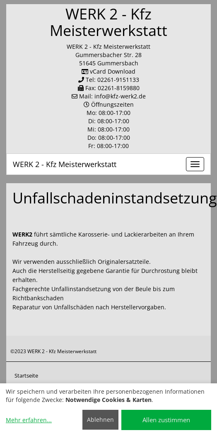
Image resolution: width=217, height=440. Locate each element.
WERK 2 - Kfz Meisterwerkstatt (64, 164)
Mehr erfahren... (29, 420)
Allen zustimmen (166, 420)
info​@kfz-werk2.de (120, 96)
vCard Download (108, 71)
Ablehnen (100, 419)
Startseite (26, 375)
